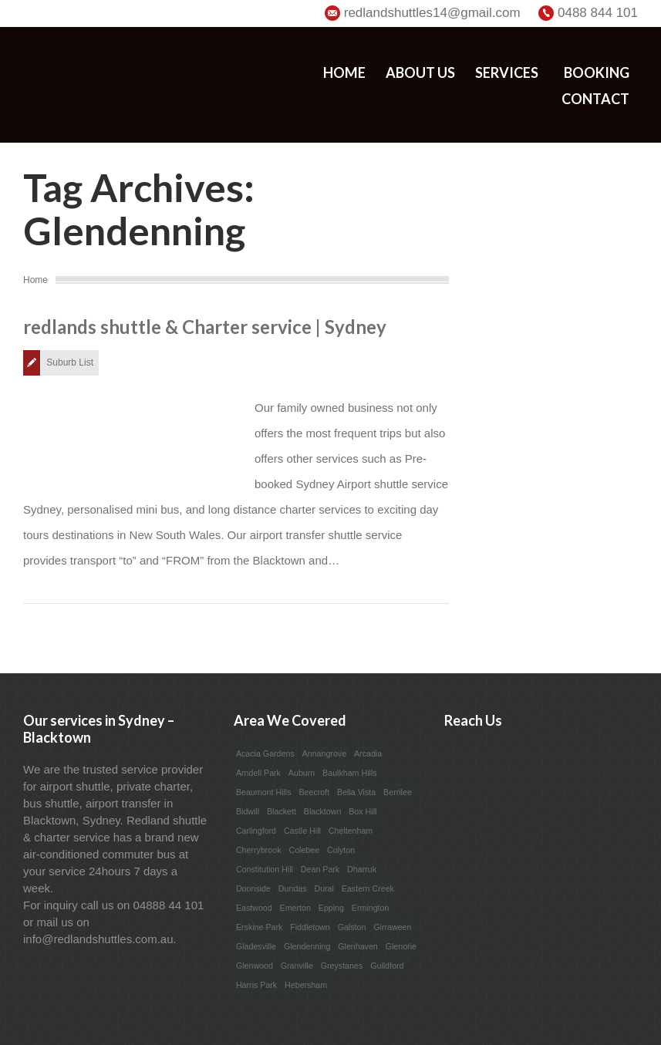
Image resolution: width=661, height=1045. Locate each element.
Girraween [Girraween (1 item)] (392, 927)
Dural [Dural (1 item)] (323, 888)
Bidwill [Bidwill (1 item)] (247, 811)
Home (344, 72)
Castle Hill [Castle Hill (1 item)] (302, 830)
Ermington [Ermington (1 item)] (371, 907)
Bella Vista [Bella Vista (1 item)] (356, 792)
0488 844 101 (598, 12)
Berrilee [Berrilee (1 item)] (397, 792)
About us (420, 72)
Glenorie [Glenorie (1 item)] (401, 946)
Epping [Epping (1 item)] (331, 907)
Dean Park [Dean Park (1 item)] (320, 869)
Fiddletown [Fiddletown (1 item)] (310, 927)
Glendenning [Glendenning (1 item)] (307, 946)
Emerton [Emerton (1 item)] (295, 907)
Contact (595, 98)
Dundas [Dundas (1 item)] (292, 888)
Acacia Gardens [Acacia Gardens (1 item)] (265, 753)
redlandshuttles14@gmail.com (432, 12)
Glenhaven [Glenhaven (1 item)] (358, 946)
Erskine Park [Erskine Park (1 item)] (259, 927)
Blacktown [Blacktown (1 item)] (323, 811)
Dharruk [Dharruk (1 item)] (361, 869)
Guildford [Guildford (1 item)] (386, 965)
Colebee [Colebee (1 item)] (303, 850)
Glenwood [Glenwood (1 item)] (254, 965)
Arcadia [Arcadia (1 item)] (368, 753)
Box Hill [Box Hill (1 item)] (362, 811)
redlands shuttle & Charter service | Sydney (204, 326)
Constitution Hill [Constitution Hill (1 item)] (264, 869)
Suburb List (69, 362)
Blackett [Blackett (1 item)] (281, 811)
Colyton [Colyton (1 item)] (341, 850)
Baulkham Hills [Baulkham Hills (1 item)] (349, 772)
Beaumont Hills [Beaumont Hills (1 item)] (264, 792)
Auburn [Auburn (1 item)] (301, 772)
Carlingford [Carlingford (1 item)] (256, 830)
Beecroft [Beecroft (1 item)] (313, 792)
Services (506, 72)
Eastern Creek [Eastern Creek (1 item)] (368, 888)
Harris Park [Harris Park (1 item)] (256, 984)
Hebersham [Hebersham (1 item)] (306, 984)
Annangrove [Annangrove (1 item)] (324, 753)
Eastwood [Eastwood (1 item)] (254, 907)
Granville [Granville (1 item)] (297, 965)
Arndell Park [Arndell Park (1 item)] (258, 772)
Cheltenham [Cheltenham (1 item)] (351, 830)
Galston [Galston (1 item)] (352, 927)
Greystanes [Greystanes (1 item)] (342, 965)
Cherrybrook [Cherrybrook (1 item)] (259, 850)
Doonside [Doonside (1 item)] (253, 888)
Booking (596, 72)
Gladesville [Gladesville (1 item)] (256, 946)
